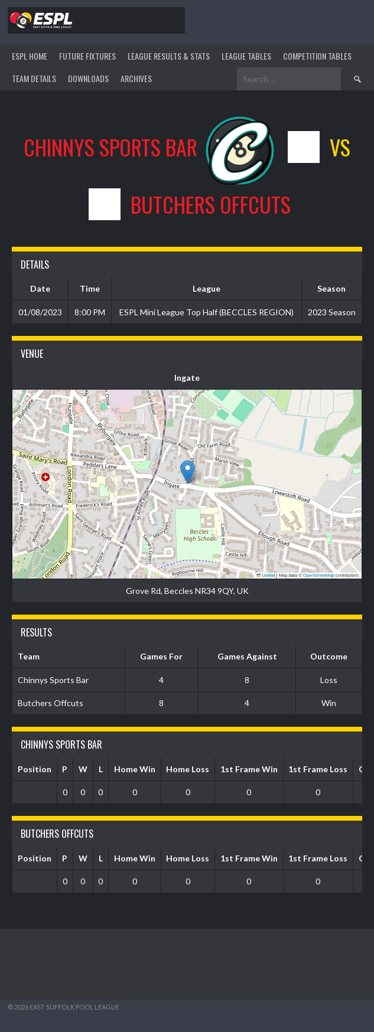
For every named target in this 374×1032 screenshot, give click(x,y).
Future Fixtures (87, 56)
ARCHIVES (136, 78)
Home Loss (187, 769)
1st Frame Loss (317, 769)
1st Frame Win (249, 769)
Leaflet (265, 575)
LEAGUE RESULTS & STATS (169, 56)
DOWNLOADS (88, 78)
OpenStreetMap (318, 575)
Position (34, 769)
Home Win (134, 769)
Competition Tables (317, 56)
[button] (187, 472)
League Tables (246, 56)
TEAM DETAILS (34, 78)
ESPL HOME (29, 56)
